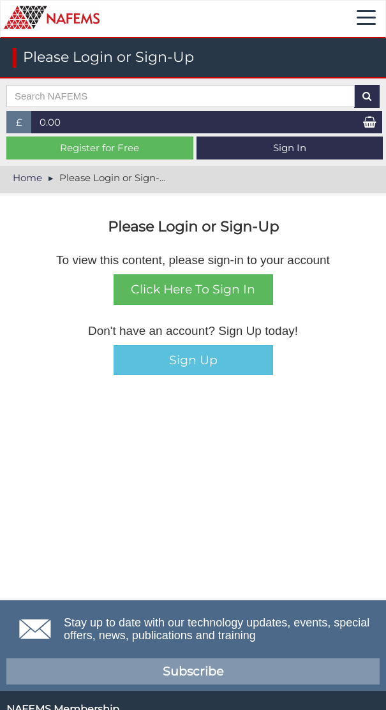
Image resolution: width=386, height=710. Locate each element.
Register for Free (99, 148)
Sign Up (193, 360)
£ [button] (24, 124)
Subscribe (193, 671)
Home (27, 178)
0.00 (50, 122)
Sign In (289, 148)
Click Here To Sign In (193, 289)
